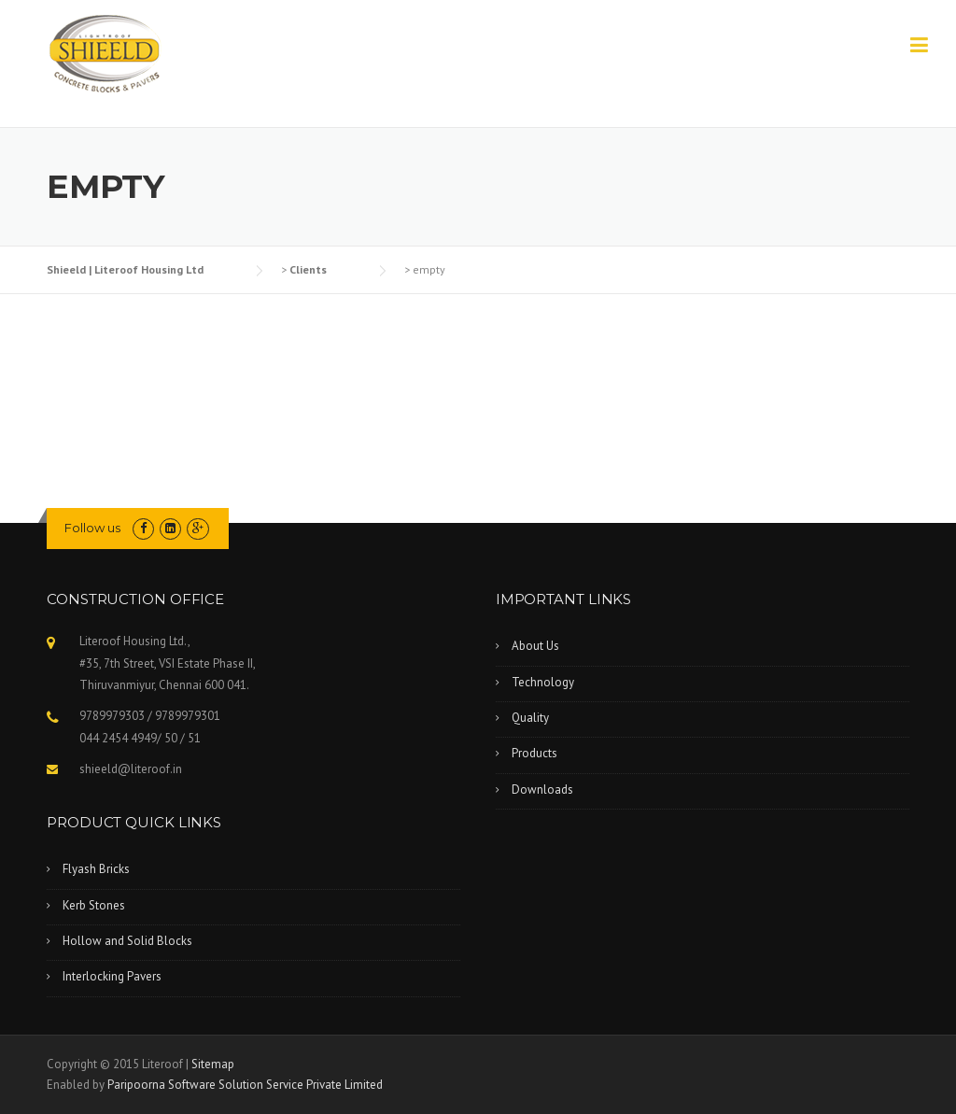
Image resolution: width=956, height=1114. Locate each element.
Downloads (542, 789)
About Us (535, 646)
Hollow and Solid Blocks (127, 941)
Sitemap (212, 1064)
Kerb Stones (94, 905)
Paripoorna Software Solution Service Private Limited (245, 1085)
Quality (530, 718)
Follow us (92, 527)
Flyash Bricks (96, 869)
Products (534, 753)
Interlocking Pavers (112, 976)
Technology (543, 682)
